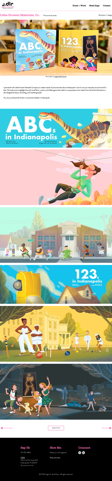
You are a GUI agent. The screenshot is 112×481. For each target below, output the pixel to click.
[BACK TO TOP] (56, 428)
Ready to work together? (58, 452)
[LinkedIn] (83, 452)
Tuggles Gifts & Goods (60, 77)
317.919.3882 (26, 452)
